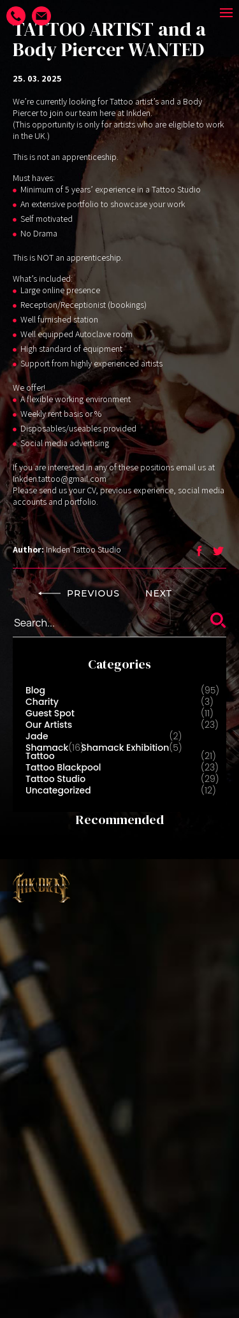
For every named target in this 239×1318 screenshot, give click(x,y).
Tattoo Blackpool (63, 767)
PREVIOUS (79, 593)
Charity (42, 701)
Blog (35, 690)
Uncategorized (58, 790)
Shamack (46, 747)
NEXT (173, 593)
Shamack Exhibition (125, 747)
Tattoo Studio (55, 779)
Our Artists (48, 724)
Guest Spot (50, 713)
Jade (36, 736)
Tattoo (40, 756)
